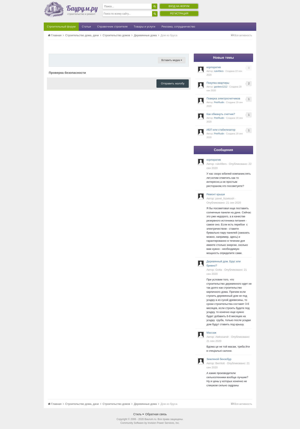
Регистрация (179, 13)
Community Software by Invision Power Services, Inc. (150, 422)
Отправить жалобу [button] (172, 83)
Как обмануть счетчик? (220, 114)
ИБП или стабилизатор (220, 129)
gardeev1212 (220, 86)
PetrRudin (219, 102)
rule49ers (219, 71)
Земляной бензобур (218, 359)
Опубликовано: (223, 202)
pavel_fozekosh (224, 198)
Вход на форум (179, 6)
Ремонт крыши (215, 194)
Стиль (138, 414)
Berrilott (220, 363)
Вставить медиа (171, 60)
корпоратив (213, 67)
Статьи (86, 26)
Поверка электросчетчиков (223, 98)
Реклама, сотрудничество (178, 26)
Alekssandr (222, 336)
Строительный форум (61, 26)
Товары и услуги (144, 26)
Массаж (211, 332)
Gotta (218, 269)
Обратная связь (156, 414)
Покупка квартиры (217, 82)
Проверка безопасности (67, 72)
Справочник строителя (112, 26)
